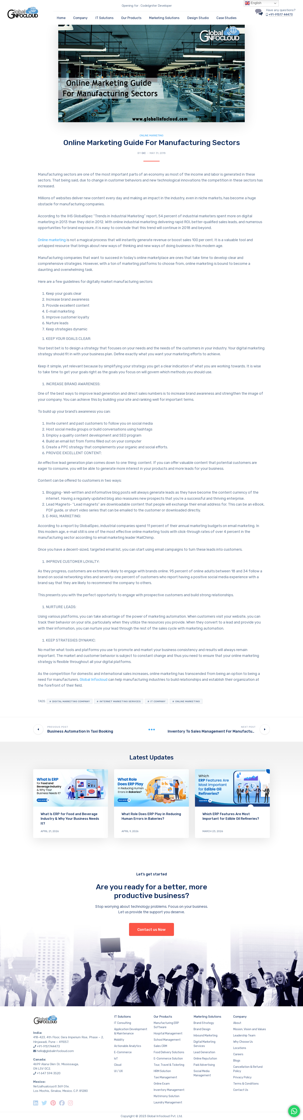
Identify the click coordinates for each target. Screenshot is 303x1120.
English (253, 3)
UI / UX (118, 1071)
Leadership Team (244, 1035)
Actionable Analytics (127, 1046)
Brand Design (202, 1029)
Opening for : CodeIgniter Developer (147, 5)
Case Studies (226, 18)
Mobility (119, 1040)
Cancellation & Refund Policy (248, 1069)
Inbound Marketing (205, 1035)
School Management (167, 1040)
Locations (239, 1048)
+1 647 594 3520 (48, 1073)
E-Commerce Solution (168, 1058)
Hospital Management (168, 1033)
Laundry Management (168, 1102)
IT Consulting (122, 1023)
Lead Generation (204, 1052)
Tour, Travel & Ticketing (169, 1065)
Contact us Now (151, 929)
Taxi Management (165, 1077)
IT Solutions (104, 18)
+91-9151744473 (48, 1046)
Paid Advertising (204, 1065)
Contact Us (240, 1090)
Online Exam (162, 1083)
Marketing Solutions (164, 18)
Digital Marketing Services (204, 1044)
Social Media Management (202, 1073)
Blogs (236, 1060)
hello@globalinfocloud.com (55, 1051)
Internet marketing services (120, 701)
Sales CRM (160, 1046)
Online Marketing (151, 135)
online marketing (187, 701)
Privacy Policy (242, 1077)
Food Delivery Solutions (169, 1052)
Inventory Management (169, 1090)
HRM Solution (162, 1071)
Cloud (117, 1065)
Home (61, 18)
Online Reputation (205, 1058)
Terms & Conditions (246, 1083)
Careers (238, 1054)
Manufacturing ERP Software (166, 1025)
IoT (116, 1058)
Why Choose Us (243, 1042)
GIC (144, 153)
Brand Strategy (204, 1023)
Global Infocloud (93, 679)
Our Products (131, 18)
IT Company (157, 701)
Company (80, 18)
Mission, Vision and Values (249, 1029)
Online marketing (52, 240)
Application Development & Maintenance (130, 1031)
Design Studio (198, 18)
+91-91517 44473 (281, 14)
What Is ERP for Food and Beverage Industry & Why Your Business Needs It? (70, 818)
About (237, 1023)
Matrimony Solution (166, 1096)
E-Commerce (123, 1052)
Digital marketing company (71, 701)
